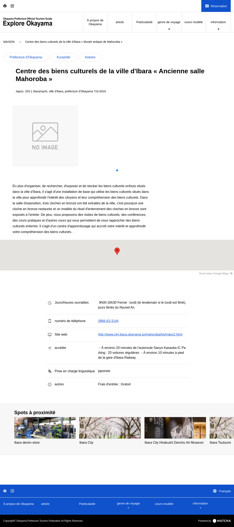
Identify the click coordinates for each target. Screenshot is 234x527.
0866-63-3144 (108, 321)
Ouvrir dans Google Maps (214, 273)
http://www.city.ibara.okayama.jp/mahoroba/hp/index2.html (140, 334)
